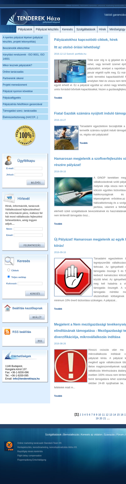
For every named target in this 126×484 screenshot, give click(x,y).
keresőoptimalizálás (58, 447)
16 (122, 414)
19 (97, 418)
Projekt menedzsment (15, 84)
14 (114, 414)
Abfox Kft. (72, 447)
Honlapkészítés (24, 447)
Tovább (58, 98)
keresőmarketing (40, 447)
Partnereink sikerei (13, 78)
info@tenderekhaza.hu (26, 378)
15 (118, 414)
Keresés (67, 29)
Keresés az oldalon (91, 434)
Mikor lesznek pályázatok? (17, 65)
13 (110, 414)
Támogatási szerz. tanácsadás (20, 110)
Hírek (102, 29)
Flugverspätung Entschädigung (31, 460)
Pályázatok (25, 29)
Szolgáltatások (85, 29)
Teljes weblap (16, 277)
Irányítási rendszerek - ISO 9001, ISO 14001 (24, 56)
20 (100, 418)
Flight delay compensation (29, 455)
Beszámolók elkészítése (16, 48)
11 (103, 414)
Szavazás (109, 434)
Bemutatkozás (71, 434)
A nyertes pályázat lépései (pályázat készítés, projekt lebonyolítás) (23, 39)
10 (99, 414)
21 (104, 418)
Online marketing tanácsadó (30, 443)
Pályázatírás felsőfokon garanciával (22, 104)
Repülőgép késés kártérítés (30, 451)
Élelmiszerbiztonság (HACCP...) (20, 117)
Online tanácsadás (13, 71)
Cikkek (13, 270)
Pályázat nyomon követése (18, 91)
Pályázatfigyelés (12, 97)
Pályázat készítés (47, 29)
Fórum (120, 434)
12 (107, 414)
